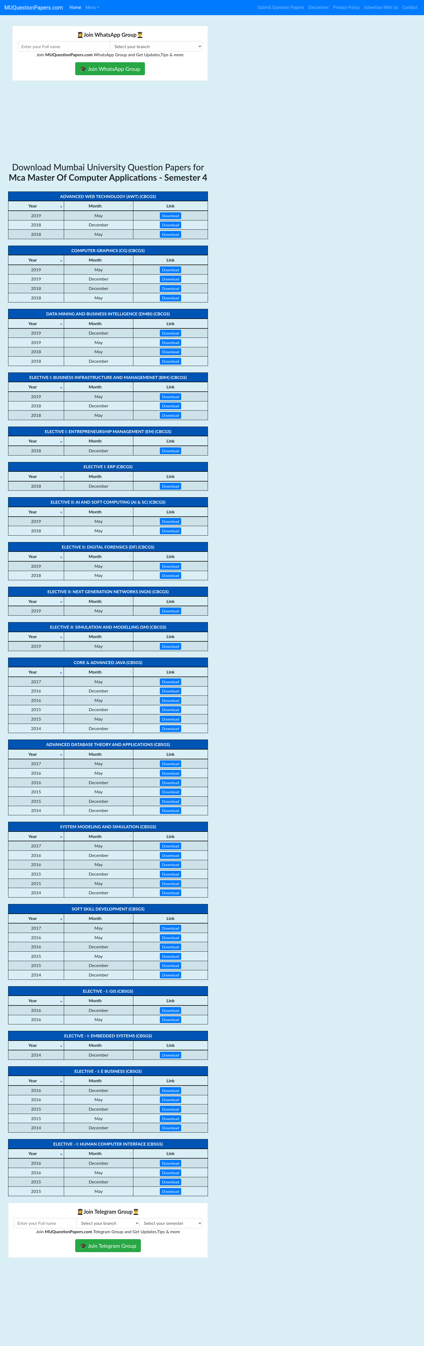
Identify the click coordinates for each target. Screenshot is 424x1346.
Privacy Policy (346, 7)
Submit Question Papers (280, 7)
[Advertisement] (212, 121)
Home (75, 7)
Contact (410, 7)
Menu (90, 7)
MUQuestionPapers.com (33, 7)
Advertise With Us (381, 7)
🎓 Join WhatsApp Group (110, 68)
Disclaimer (318, 7)
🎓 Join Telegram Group (108, 1245)
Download (170, 215)
